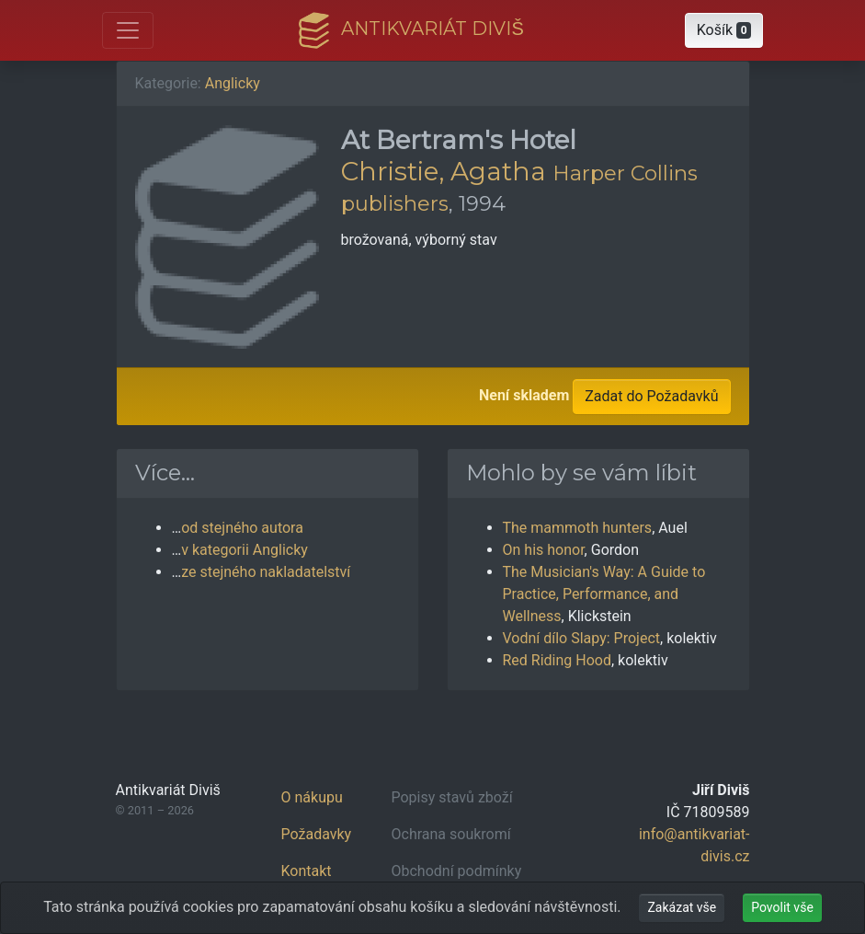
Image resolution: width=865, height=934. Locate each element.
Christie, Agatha (443, 171)
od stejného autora (242, 527)
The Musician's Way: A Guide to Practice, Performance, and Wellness (604, 594)
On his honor (544, 550)
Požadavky (316, 834)
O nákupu (312, 797)
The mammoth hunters (578, 527)
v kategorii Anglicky (244, 550)
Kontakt (306, 871)
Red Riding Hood (557, 660)
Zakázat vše (681, 907)
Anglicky (232, 83)
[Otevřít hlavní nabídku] (128, 30)
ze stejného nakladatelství (265, 572)
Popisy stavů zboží (452, 797)
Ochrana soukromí (451, 834)
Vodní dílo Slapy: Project (582, 638)
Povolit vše (782, 907)
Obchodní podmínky (457, 871)
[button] (724, 30)
